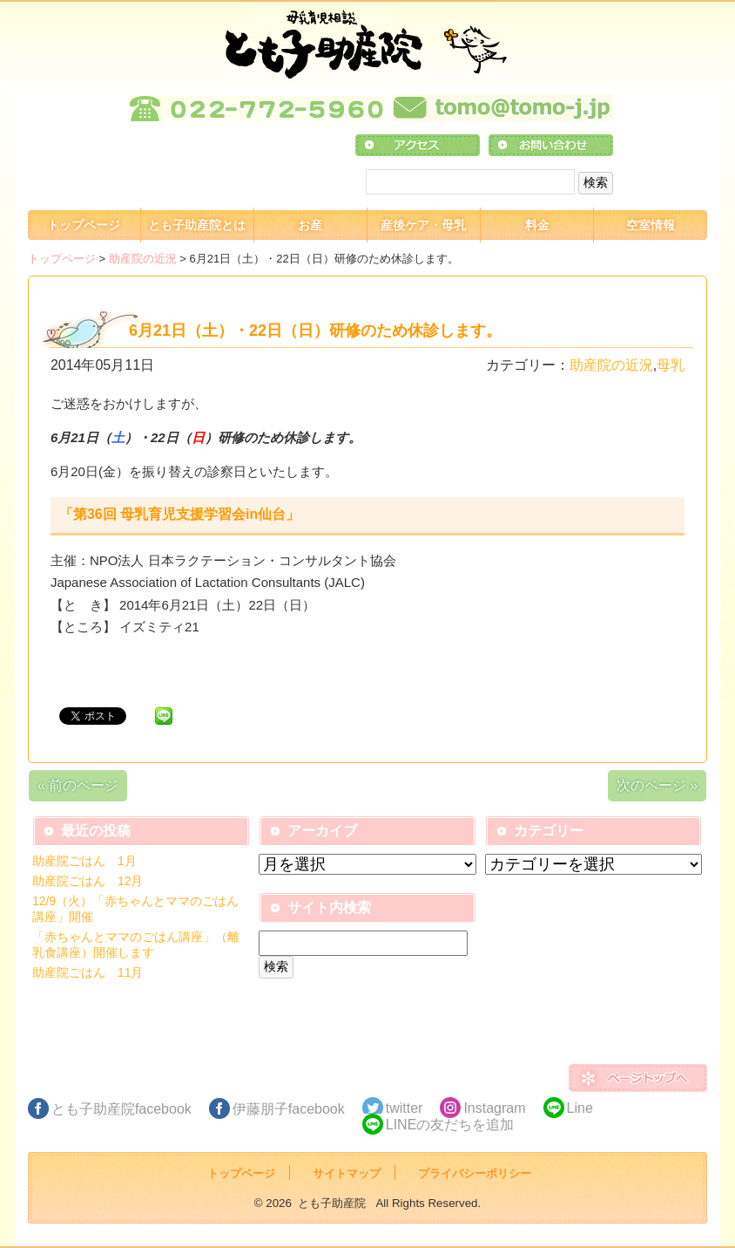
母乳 (670, 365)
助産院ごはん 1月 (84, 861)
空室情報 (650, 225)
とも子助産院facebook (121, 1108)
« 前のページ (77, 785)
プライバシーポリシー (474, 1173)
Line (580, 1108)
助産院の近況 (143, 258)
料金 (537, 225)
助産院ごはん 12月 (88, 881)
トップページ (83, 225)
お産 (310, 225)
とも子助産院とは (197, 225)
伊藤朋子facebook (289, 1108)
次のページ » (657, 785)
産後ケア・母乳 (423, 225)
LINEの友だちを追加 (450, 1124)
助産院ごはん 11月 (88, 972)
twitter (404, 1108)
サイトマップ (347, 1173)
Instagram (494, 1108)
